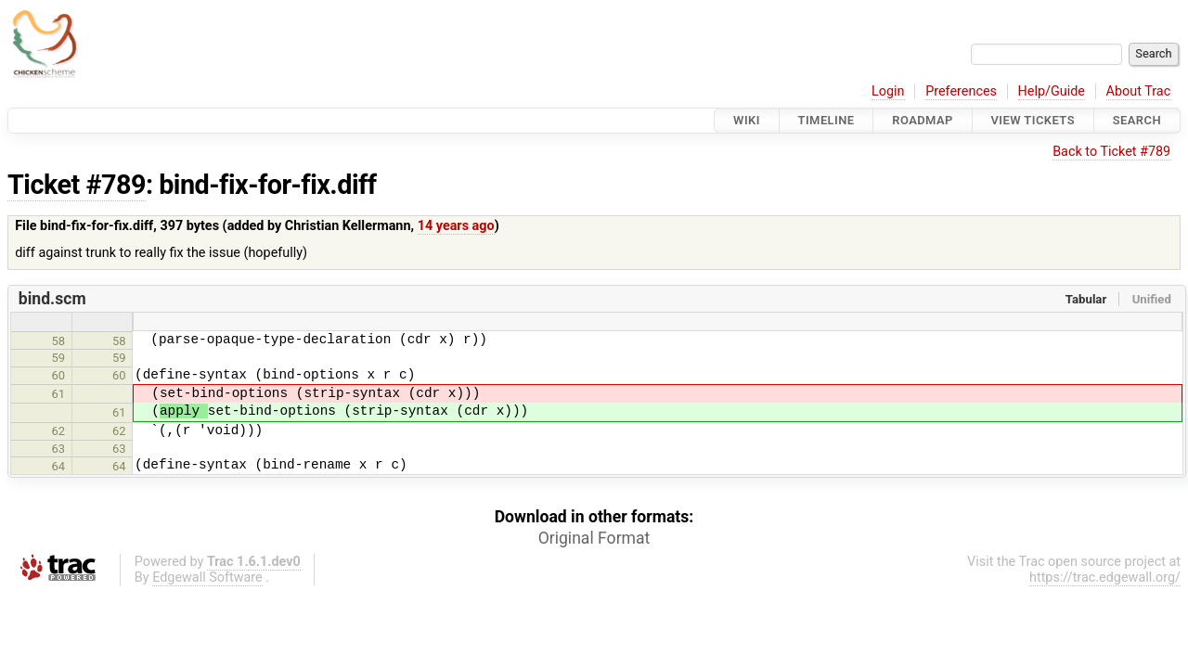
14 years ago (456, 226)
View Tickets (1033, 120)
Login (888, 91)
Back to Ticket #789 (1111, 152)
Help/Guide (1051, 91)
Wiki (746, 120)
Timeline (826, 120)
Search (1137, 120)
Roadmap (922, 120)
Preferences (961, 91)
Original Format (594, 538)
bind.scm (52, 298)
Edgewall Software (207, 577)
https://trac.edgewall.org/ (1105, 577)
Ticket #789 (76, 184)
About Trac (1138, 91)
